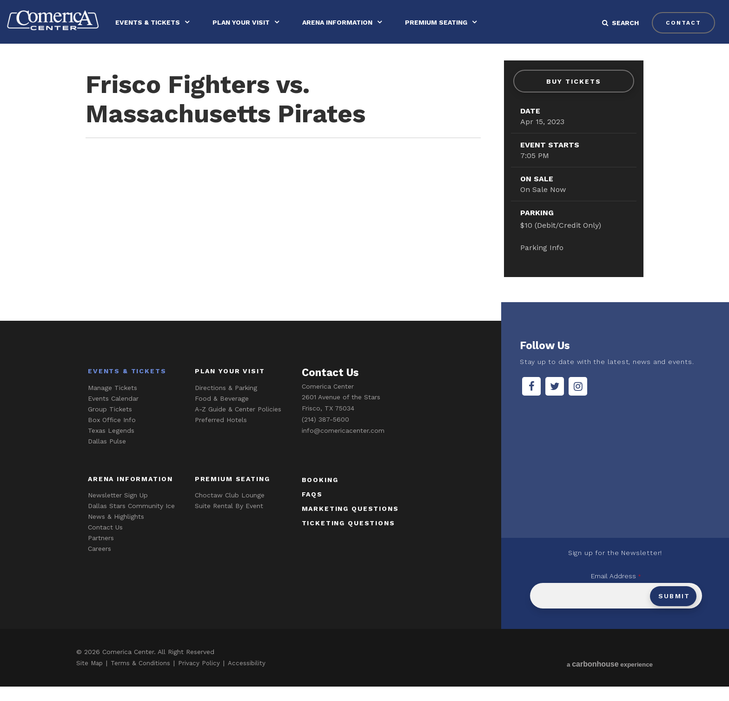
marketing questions (350, 522)
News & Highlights (116, 531)
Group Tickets (110, 423)
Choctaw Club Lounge (230, 509)
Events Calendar (113, 412)
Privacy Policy (202, 677)
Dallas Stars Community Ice (131, 520)
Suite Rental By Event (229, 520)
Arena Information (347, 22)
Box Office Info (112, 433)
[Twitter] (554, 400)
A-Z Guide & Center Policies (238, 423)
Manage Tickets (112, 401)
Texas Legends (111, 444)
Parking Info (541, 247)
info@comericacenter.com (343, 444)
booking (320, 493)
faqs (312, 508)
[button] (624, 22)
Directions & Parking (226, 401)
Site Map (90, 677)
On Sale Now (543, 189)
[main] (364, 188)
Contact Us (105, 541)
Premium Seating (446, 22)
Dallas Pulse (107, 455)
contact (682, 23)
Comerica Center (58, 21)
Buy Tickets (573, 81)
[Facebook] (531, 400)
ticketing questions (348, 537)
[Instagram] (578, 400)
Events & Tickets (158, 22)
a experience (609, 678)
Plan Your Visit (251, 22)
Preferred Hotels (221, 433)
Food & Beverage (222, 412)
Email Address (616, 590)
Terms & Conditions (142, 677)
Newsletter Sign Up (118, 509)
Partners (101, 552)
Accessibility (250, 677)
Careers (99, 563)
